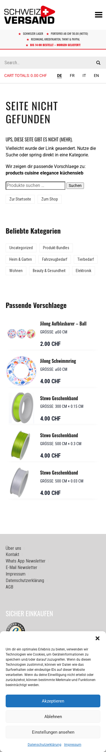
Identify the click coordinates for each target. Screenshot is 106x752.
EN (96, 75)
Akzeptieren (53, 701)
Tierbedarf (85, 259)
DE (59, 75)
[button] (97, 638)
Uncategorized (21, 247)
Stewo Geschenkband (59, 398)
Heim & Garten (20, 259)
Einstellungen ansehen (53, 732)
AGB (9, 587)
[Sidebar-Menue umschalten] (53, 83)
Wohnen (16, 270)
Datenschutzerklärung (44, 745)
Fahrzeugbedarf (54, 259)
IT (84, 75)
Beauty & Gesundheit (49, 270)
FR (72, 75)
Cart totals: (25, 75)
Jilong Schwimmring (58, 360)
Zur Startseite (20, 199)
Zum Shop (49, 199)
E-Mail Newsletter (21, 567)
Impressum (72, 745)
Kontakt (12, 554)
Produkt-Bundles (56, 247)
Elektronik (83, 270)
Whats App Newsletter (26, 561)
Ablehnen (53, 716)
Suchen (75, 185)
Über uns (13, 548)
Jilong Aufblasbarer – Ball (63, 323)
